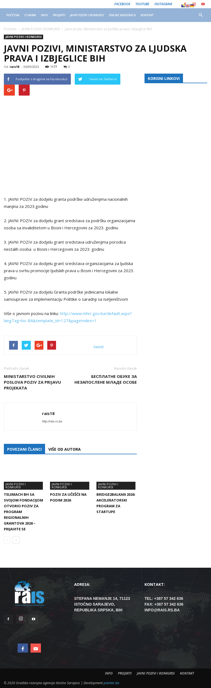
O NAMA (30, 15)
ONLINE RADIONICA (122, 15)
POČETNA (13, 15)
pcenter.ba (111, 683)
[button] (200, 15)
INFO (44, 15)
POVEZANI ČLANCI (24, 449)
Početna (10, 29)
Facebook (122, 4)
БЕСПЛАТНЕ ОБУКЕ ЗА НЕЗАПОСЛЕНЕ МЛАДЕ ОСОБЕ (105, 379)
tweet (99, 346)
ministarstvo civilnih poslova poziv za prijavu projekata (32, 382)
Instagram (163, 4)
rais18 (14, 67)
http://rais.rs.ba (52, 421)
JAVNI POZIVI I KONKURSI (87, 15)
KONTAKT (147, 15)
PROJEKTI (59, 15)
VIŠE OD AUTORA (64, 449)
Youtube (142, 4)
